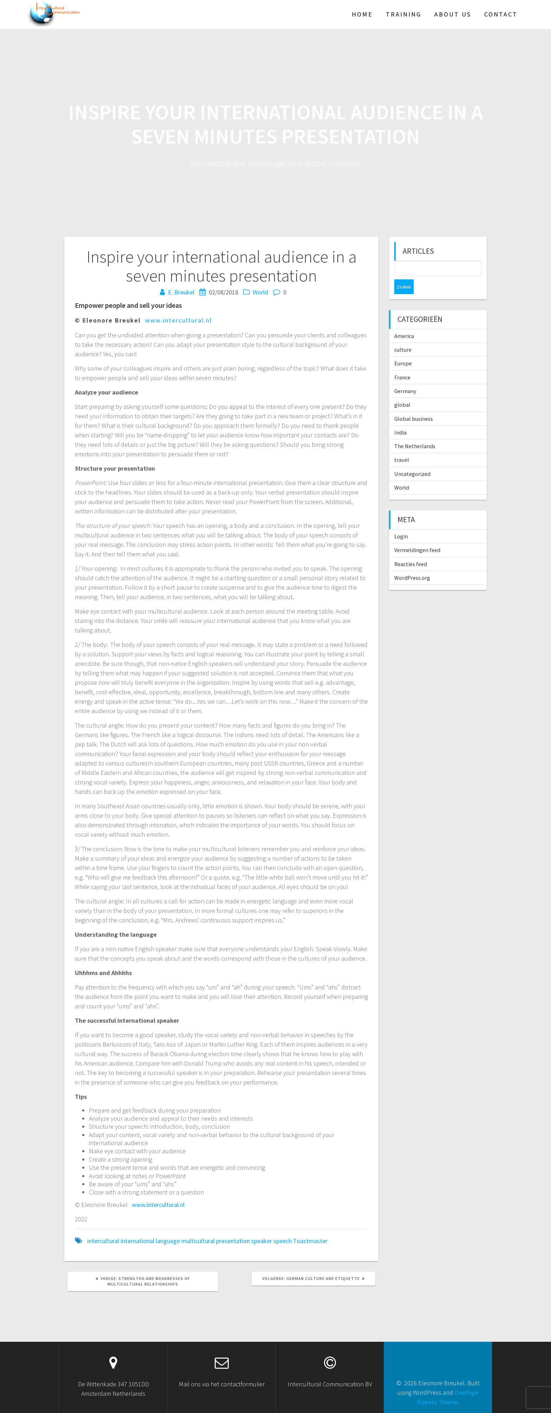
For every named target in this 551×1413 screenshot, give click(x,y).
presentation (233, 1241)
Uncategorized (412, 459)
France (402, 362)
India (400, 417)
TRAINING (403, 14)
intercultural (103, 1241)
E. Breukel (181, 292)
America (404, 321)
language (168, 1241)
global (402, 389)
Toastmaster (310, 1241)
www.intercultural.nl (178, 320)
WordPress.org (412, 562)
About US (452, 14)
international (137, 1241)
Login (401, 521)
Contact (501, 14)
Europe (403, 348)
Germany (405, 376)
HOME (362, 14)
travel (401, 445)
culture (402, 334)
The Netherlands (414, 431)
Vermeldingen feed (417, 535)
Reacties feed (410, 549)
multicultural (198, 1241)
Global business (413, 403)
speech (282, 1241)
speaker (261, 1241)
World (260, 292)
